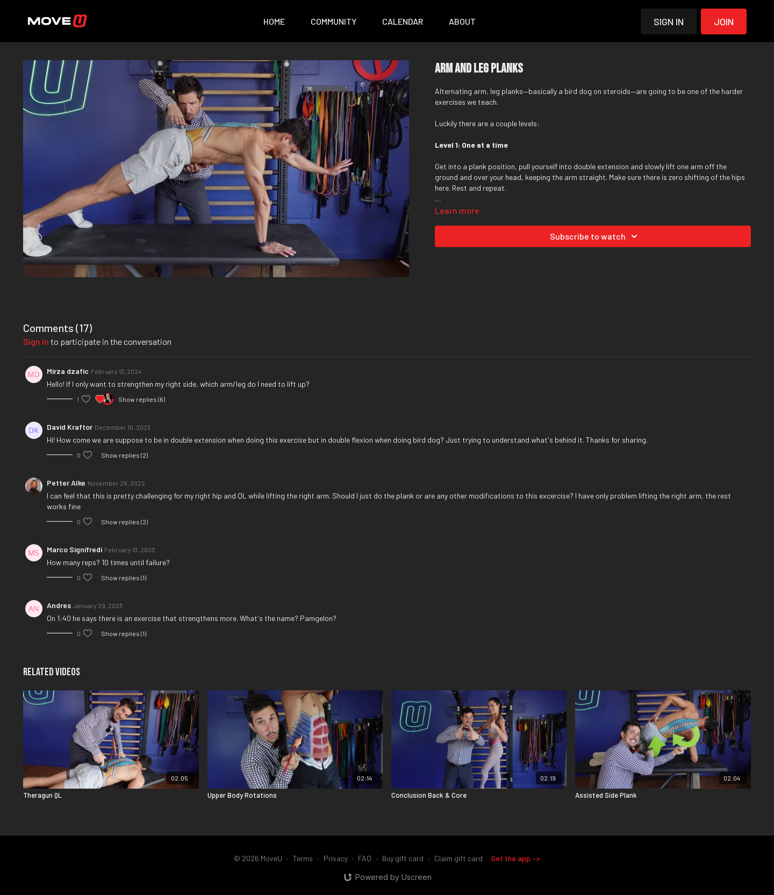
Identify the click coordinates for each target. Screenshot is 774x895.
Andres (59, 605)
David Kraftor (69, 426)
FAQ (364, 858)
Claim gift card (458, 858)
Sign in (669, 21)
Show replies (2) (124, 455)
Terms (303, 858)
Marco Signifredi (74, 549)
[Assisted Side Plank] (662, 795)
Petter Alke (66, 482)
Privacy (336, 858)
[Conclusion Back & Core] (479, 795)
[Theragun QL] (110, 795)
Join (724, 21)
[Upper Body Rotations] (295, 795)
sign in (36, 341)
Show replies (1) (123, 577)
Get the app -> (515, 858)
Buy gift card (403, 858)
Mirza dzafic (68, 371)
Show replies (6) (141, 399)
